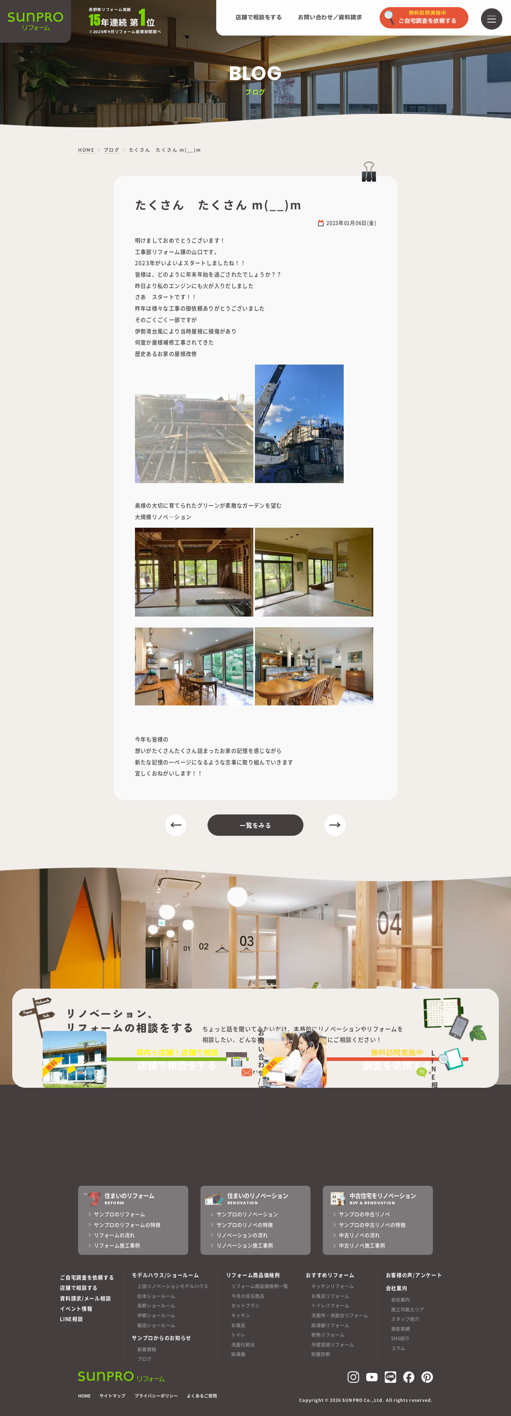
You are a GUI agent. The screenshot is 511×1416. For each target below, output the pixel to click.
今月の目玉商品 (247, 1295)
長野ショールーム (156, 1305)
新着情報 (146, 1349)
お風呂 (238, 1325)
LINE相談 (71, 1319)
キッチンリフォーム (332, 1285)
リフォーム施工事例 (117, 1245)
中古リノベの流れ (359, 1235)
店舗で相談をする (259, 17)
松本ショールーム (156, 1295)
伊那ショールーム (156, 1315)
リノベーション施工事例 (245, 1245)
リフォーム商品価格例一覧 (259, 1285)
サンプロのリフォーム (119, 1214)
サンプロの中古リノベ (364, 1214)
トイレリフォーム (330, 1305)
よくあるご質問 (202, 1395)
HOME (84, 1395)
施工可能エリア (407, 1309)
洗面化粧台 (243, 1344)
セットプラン (245, 1305)
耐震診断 (320, 1353)
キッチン (240, 1315)
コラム (398, 1348)
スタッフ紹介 (405, 1318)
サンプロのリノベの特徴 (245, 1224)
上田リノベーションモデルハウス (172, 1285)
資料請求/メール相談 (85, 1298)
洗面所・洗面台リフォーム (339, 1315)
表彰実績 (400, 1328)
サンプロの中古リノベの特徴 (372, 1224)
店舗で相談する (79, 1287)
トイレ (238, 1334)
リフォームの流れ (114, 1235)
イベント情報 (76, 1308)
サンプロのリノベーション (247, 1214)
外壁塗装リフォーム (332, 1344)
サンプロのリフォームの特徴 (127, 1224)
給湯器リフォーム (330, 1325)
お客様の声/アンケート (414, 1275)
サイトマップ (112, 1395)
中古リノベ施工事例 (362, 1245)
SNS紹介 (400, 1338)
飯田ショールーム (156, 1325)
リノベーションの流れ (242, 1235)
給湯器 (238, 1353)
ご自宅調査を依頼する (87, 1277)
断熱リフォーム (327, 1334)
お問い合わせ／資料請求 (330, 17)
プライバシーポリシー (156, 1395)
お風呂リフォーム (330, 1295)
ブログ (144, 1358)
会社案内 (400, 1299)
